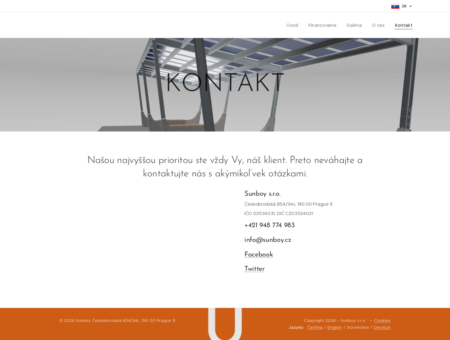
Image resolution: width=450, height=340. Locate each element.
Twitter (254, 269)
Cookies (382, 320)
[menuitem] (296, 25)
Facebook (258, 254)
